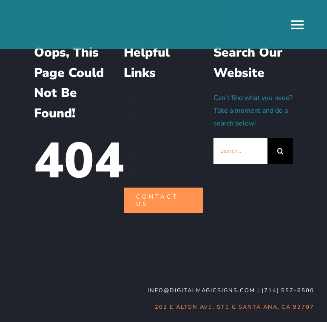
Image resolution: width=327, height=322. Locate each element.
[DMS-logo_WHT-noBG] (74, 257)
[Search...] (240, 151)
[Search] (280, 151)
